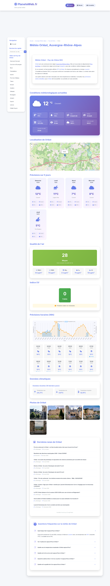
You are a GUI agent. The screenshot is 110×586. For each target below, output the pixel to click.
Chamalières (13, 71)
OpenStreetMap (92, 170)
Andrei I (54, 418)
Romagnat (12, 95)
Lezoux (12, 105)
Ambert (12, 98)
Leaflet (85, 170)
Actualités (90, 5)
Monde (79, 5)
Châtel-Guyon (13, 108)
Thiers (11, 81)
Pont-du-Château (14, 78)
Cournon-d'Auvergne (15, 64)
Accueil (13, 44)
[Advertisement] (55, 23)
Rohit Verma (73, 418)
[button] (67, 151)
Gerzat (12, 84)
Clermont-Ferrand (15, 61)
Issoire (12, 74)
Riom (11, 68)
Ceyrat (12, 101)
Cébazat (12, 91)
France (70, 5)
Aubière (12, 88)
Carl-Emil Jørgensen (39, 431)
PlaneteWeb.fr (25, 4)
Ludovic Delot (38, 418)
